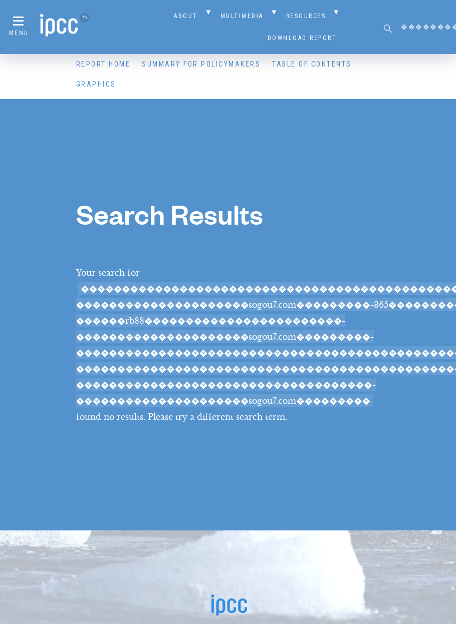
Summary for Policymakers (201, 64)
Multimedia (242, 16)
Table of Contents (312, 64)
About (186, 16)
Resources (306, 16)
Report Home (103, 64)
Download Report (302, 38)
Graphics (96, 84)
